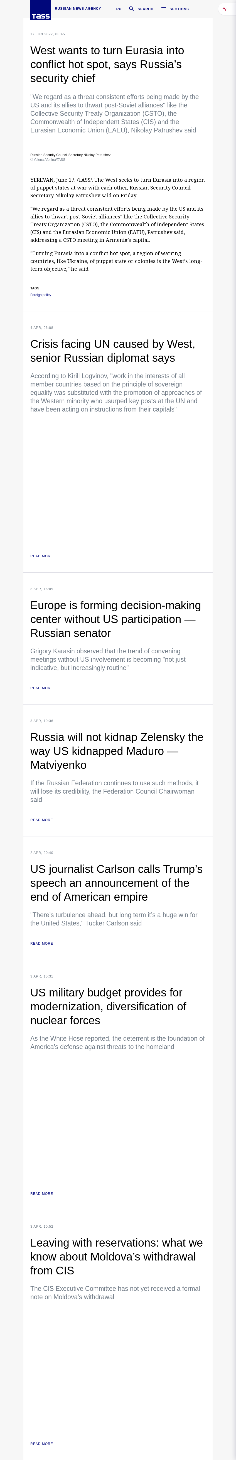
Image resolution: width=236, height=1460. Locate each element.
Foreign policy (40, 295)
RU (119, 9)
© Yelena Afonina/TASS (47, 160)
